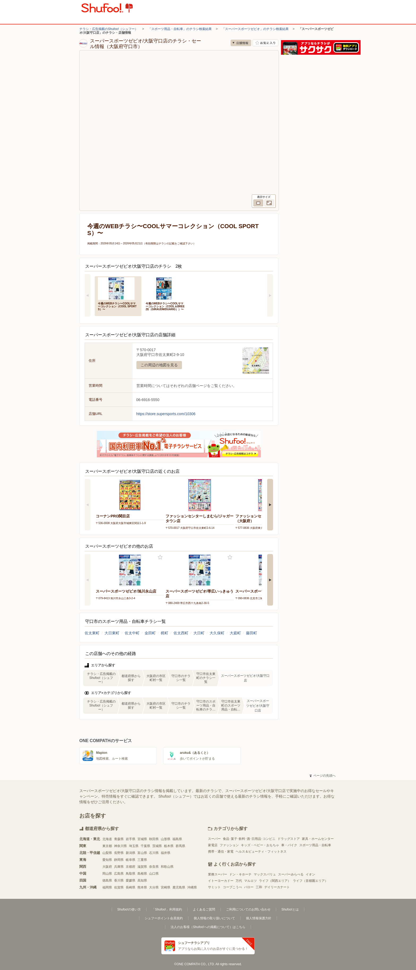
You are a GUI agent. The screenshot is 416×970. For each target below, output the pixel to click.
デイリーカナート (277, 887)
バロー (249, 887)
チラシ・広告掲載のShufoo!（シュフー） (108, 29)
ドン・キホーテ (240, 874)
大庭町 (235, 633)
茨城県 (157, 846)
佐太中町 (132, 633)
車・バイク (289, 845)
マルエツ (250, 881)
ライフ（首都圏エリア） (310, 881)
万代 (239, 881)
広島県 (119, 873)
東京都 (107, 846)
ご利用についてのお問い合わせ (248, 909)
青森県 (119, 839)
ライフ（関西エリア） (275, 881)
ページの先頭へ (323, 775)
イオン (310, 874)
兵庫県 (119, 867)
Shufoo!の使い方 (129, 909)
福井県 (165, 853)
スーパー (214, 839)
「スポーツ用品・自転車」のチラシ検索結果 (180, 29)
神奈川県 (120, 846)
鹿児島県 (178, 887)
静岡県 (119, 860)
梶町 (164, 633)
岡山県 (107, 873)
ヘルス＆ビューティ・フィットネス (261, 851)
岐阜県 (130, 860)
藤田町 (251, 633)
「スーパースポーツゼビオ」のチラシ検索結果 (255, 29)
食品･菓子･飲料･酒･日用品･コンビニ (249, 839)
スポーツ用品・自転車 (315, 845)
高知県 (142, 880)
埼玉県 (133, 846)
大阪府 (107, 867)
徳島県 (107, 880)
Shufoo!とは (290, 909)
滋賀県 (142, 867)
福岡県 (107, 887)
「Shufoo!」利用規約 (167, 909)
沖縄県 (192, 887)
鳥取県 (130, 873)
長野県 (119, 853)
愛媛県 (130, 880)
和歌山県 (167, 867)
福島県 (177, 839)
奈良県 (154, 867)
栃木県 (169, 846)
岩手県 (130, 839)
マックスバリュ (265, 874)
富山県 (142, 853)
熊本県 (142, 887)
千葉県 (145, 846)
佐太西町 (181, 633)
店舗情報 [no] (241, 43)
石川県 (154, 853)
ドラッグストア (289, 839)
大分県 (154, 887)
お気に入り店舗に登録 (265, 43)
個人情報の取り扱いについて (214, 918)
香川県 (119, 880)
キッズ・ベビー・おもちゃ (260, 845)
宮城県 (142, 839)
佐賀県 (119, 887)
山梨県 (107, 853)
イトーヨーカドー (220, 881)
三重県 (142, 860)
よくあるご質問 (204, 909)
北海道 (107, 839)
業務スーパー (217, 874)
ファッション (229, 845)
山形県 (165, 839)
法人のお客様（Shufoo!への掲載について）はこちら (208, 927)
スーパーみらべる (291, 874)
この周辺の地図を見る (159, 365)
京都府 (130, 867)
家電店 (213, 845)
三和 (259, 887)
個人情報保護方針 (258, 918)
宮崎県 (165, 887)
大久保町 (217, 633)
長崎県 (130, 887)
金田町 (150, 633)
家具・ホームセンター (318, 839)
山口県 (154, 873)
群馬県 (180, 846)
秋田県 (154, 839)
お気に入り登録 (160, 557)
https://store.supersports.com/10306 (166, 414)
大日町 (199, 633)
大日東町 (112, 633)
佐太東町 (92, 633)
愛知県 (107, 860)
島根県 (142, 873)
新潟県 (130, 853)
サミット (214, 887)
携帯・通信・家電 (220, 851)
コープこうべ (232, 887)
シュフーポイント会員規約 (164, 918)
